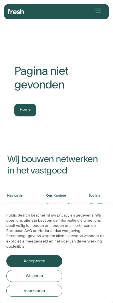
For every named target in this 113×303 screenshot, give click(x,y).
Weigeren (34, 276)
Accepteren (34, 261)
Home (25, 110)
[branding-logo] (15, 10)
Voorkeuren (34, 291)
